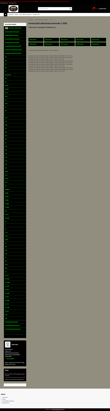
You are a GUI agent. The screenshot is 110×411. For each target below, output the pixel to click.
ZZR (51, 19)
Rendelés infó (36, 14)
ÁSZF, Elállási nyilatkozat (25, 14)
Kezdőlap (30, 19)
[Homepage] (5, 14)
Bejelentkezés (4, 3)
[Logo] (13, 8)
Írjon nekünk (10, 359)
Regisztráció (13, 3)
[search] (70, 8)
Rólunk (16, 14)
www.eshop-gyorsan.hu (58, 409)
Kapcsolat (11, 14)
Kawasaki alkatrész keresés (41, 19)
